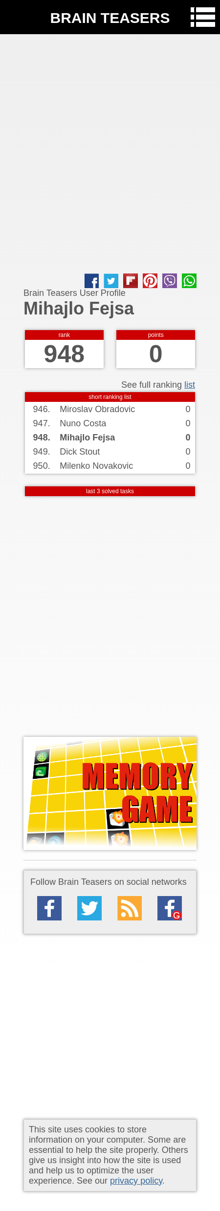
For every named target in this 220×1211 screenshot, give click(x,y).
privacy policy (136, 1181)
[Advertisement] (110, 154)
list (189, 385)
